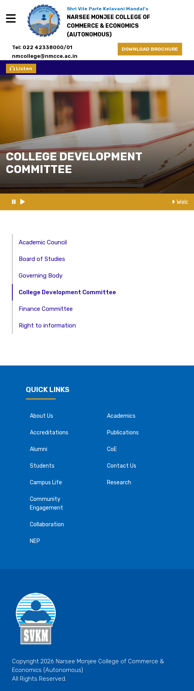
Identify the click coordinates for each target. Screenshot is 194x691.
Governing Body (40, 275)
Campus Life (46, 482)
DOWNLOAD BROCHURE (150, 49)
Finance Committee (46, 308)
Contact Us (121, 466)
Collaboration (47, 524)
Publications (123, 432)
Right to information (47, 325)
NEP (35, 541)
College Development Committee (67, 292)
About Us (41, 416)
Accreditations (49, 432)
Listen (21, 68)
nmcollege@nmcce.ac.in (47, 56)
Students (42, 466)
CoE (112, 449)
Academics (121, 416)
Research (119, 482)
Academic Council (43, 242)
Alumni (38, 449)
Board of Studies (42, 259)
